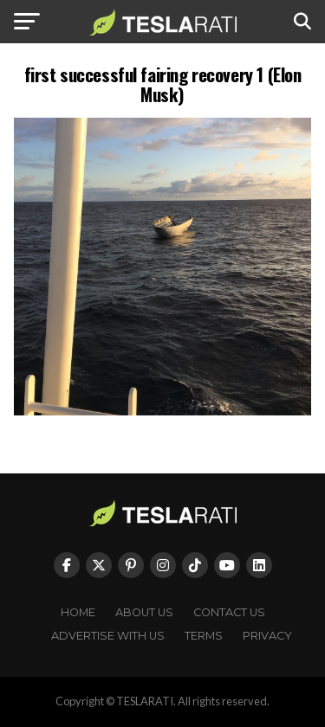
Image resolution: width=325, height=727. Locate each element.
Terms (204, 635)
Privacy (267, 635)
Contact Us (229, 612)
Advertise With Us (108, 635)
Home (78, 612)
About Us (144, 612)
